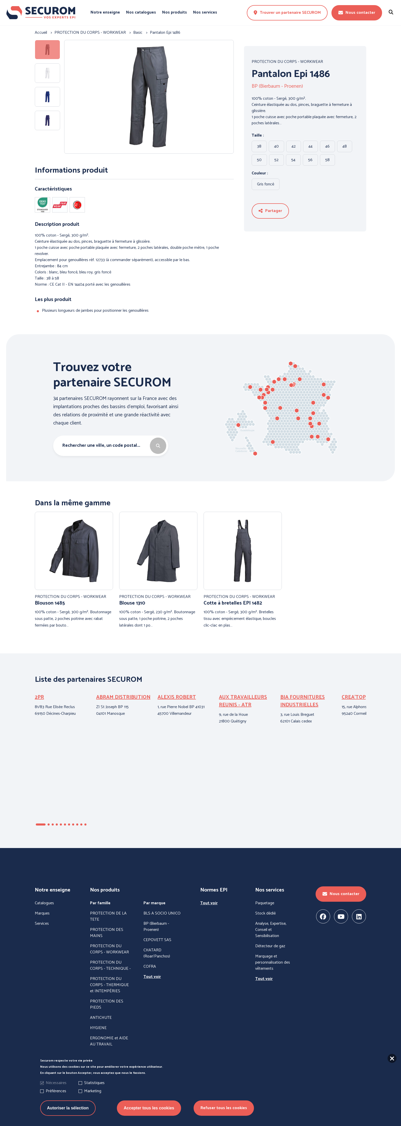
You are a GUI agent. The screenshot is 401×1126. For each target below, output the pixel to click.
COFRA (149, 967)
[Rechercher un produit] (391, 12)
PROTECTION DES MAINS (106, 933)
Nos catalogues (141, 12)
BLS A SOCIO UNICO (162, 913)
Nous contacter (356, 12)
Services (42, 924)
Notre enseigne (105, 12)
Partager (270, 210)
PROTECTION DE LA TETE (108, 916)
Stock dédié (265, 913)
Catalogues (44, 903)
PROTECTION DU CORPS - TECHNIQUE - (110, 966)
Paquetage (264, 903)
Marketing (92, 1092)
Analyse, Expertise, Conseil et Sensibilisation (270, 930)
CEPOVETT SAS (157, 940)
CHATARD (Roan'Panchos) (156, 953)
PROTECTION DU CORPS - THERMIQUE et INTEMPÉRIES (109, 985)
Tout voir (152, 977)
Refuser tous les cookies (224, 1109)
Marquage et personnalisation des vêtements (272, 962)
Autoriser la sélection (68, 1109)
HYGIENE (98, 1028)
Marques (42, 913)
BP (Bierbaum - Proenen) (277, 86)
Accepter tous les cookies (149, 1109)
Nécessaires (56, 1084)
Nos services (205, 12)
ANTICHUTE (101, 1018)
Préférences (56, 1092)
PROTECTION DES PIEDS (106, 1004)
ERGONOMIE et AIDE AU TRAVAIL (109, 1041)
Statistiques (94, 1084)
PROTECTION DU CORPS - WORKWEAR (287, 62)
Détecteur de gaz (270, 946)
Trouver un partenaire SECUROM (287, 12)
